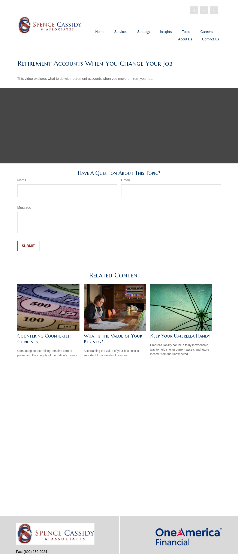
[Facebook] (214, 10)
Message (24, 207)
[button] (100, 32)
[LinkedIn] (204, 10)
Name (22, 180)
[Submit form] (28, 246)
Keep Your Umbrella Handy (180, 336)
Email (125, 180)
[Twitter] (194, 10)
